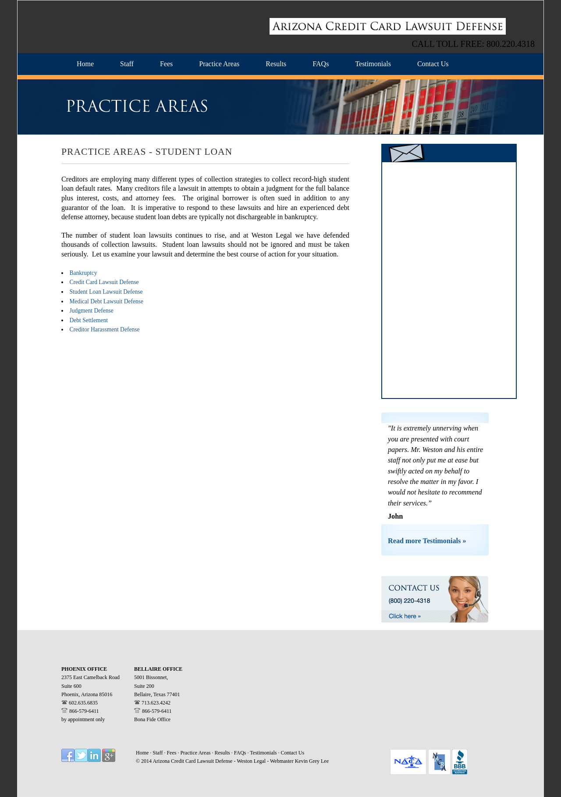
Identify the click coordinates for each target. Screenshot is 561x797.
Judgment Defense (92, 310)
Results (222, 753)
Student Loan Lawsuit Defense (106, 291)
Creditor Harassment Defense (105, 329)
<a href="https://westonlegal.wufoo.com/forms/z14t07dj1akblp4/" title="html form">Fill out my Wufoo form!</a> (449, 280)
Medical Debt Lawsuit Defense (107, 301)
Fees (172, 753)
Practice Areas (196, 753)
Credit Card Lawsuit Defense (104, 282)
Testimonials (264, 753)
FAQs (241, 753)
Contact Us (293, 753)
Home (142, 753)
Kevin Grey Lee (312, 761)
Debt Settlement (89, 320)
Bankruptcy (83, 273)
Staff (158, 753)
